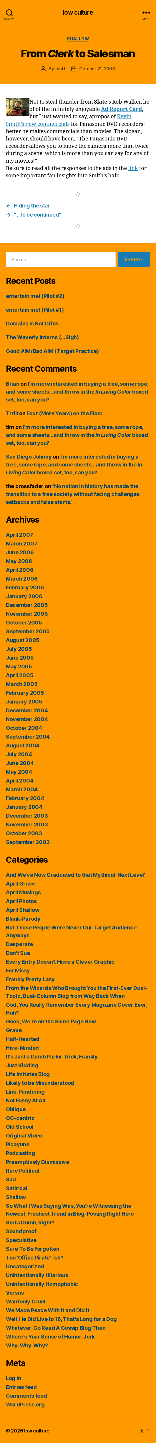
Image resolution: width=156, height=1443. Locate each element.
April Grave (20, 884)
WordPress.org (25, 1404)
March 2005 (21, 684)
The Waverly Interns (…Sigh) (42, 337)
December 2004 (27, 710)
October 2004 (24, 728)
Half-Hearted (22, 1039)
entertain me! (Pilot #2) (35, 296)
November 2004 (27, 719)
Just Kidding (22, 1065)
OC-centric (20, 1118)
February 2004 (25, 798)
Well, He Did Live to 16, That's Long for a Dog (61, 1319)
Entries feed (21, 1387)
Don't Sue (18, 953)
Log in (13, 1378)
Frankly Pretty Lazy (30, 979)
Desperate (19, 944)
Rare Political (22, 1171)
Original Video (24, 1136)
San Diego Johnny (29, 457)
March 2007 (21, 544)
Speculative (21, 1240)
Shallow (78, 38)
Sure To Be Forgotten (32, 1249)
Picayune (17, 1144)
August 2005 (22, 640)
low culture (78, 12)
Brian (12, 384)
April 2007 (19, 535)
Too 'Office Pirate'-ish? (35, 1258)
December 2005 (27, 605)
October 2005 (24, 623)
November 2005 (27, 614)
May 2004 (19, 772)
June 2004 (20, 763)
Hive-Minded (22, 1048)
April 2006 (19, 570)
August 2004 (22, 745)
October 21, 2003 (97, 68)
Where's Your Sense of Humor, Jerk (50, 1337)
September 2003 (28, 842)
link (133, 168)
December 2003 (27, 816)
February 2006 (25, 587)
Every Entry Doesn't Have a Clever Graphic (60, 962)
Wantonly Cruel (25, 1301)
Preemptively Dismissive (37, 1162)
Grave (14, 1030)
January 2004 (24, 807)
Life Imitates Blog (28, 1074)
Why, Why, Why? (27, 1345)
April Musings (23, 892)
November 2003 (27, 824)
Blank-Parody (23, 919)
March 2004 (21, 789)
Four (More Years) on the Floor (64, 413)
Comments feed (26, 1396)
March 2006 (21, 579)
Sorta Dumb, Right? (30, 1222)
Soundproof (21, 1231)
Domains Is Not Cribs (32, 323)
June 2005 (20, 658)
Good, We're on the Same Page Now (51, 1021)
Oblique (16, 1109)
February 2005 (25, 693)
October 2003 (24, 833)
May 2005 (19, 666)
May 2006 (19, 561)
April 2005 (19, 675)
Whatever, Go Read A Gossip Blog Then (55, 1328)
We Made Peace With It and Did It (47, 1310)
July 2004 (19, 754)
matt (60, 68)
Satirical (16, 1188)
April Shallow (22, 910)
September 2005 (28, 631)
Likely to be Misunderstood (40, 1083)
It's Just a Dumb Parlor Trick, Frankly (52, 1056)
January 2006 (24, 596)
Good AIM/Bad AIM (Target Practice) (52, 351)
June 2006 (20, 552)
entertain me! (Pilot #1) (35, 310)
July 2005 (19, 649)
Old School (19, 1127)
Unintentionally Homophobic (42, 1284)
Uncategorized (25, 1266)
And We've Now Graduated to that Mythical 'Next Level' (75, 875)
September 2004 (28, 737)
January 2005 (24, 702)
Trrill (12, 413)
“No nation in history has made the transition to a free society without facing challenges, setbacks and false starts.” (73, 494)
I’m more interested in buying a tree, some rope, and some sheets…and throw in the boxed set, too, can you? (77, 392)
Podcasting (20, 1153)
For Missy (18, 970)
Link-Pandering (25, 1092)
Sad (11, 1179)
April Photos (21, 901)
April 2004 (19, 781)
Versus (15, 1293)
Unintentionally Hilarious (37, 1275)
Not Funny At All (25, 1100)
